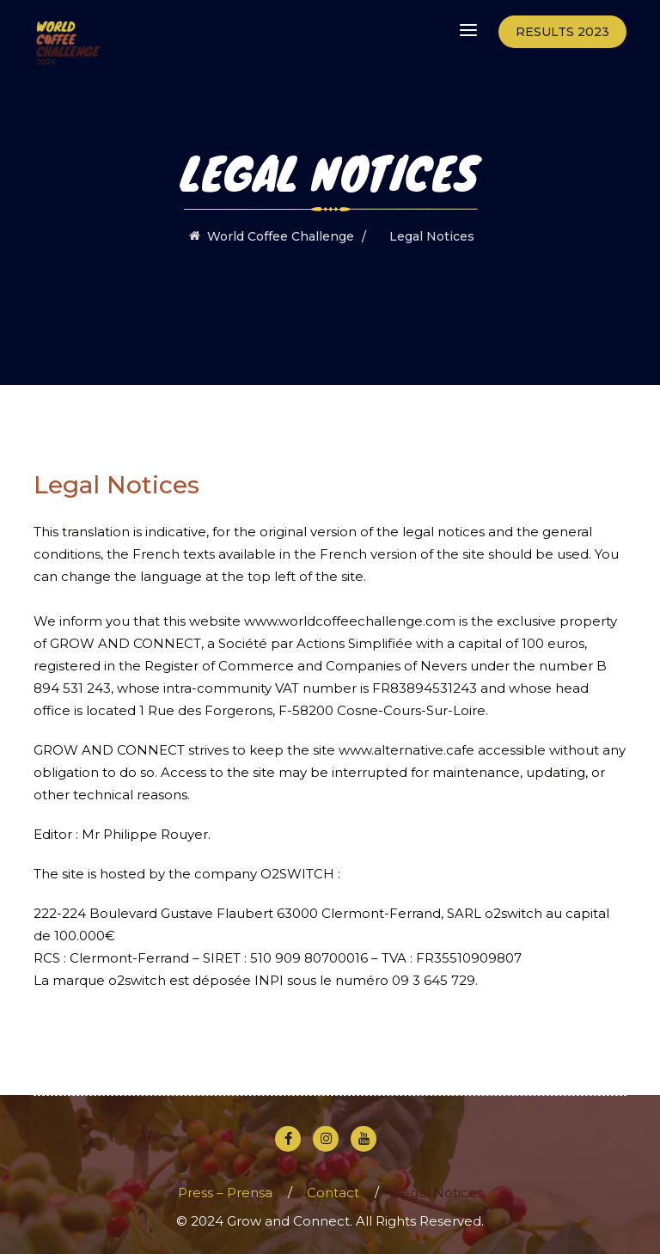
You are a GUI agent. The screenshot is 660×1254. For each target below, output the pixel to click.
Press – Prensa (225, 1192)
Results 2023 (562, 32)
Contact (333, 1192)
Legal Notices (438, 1192)
